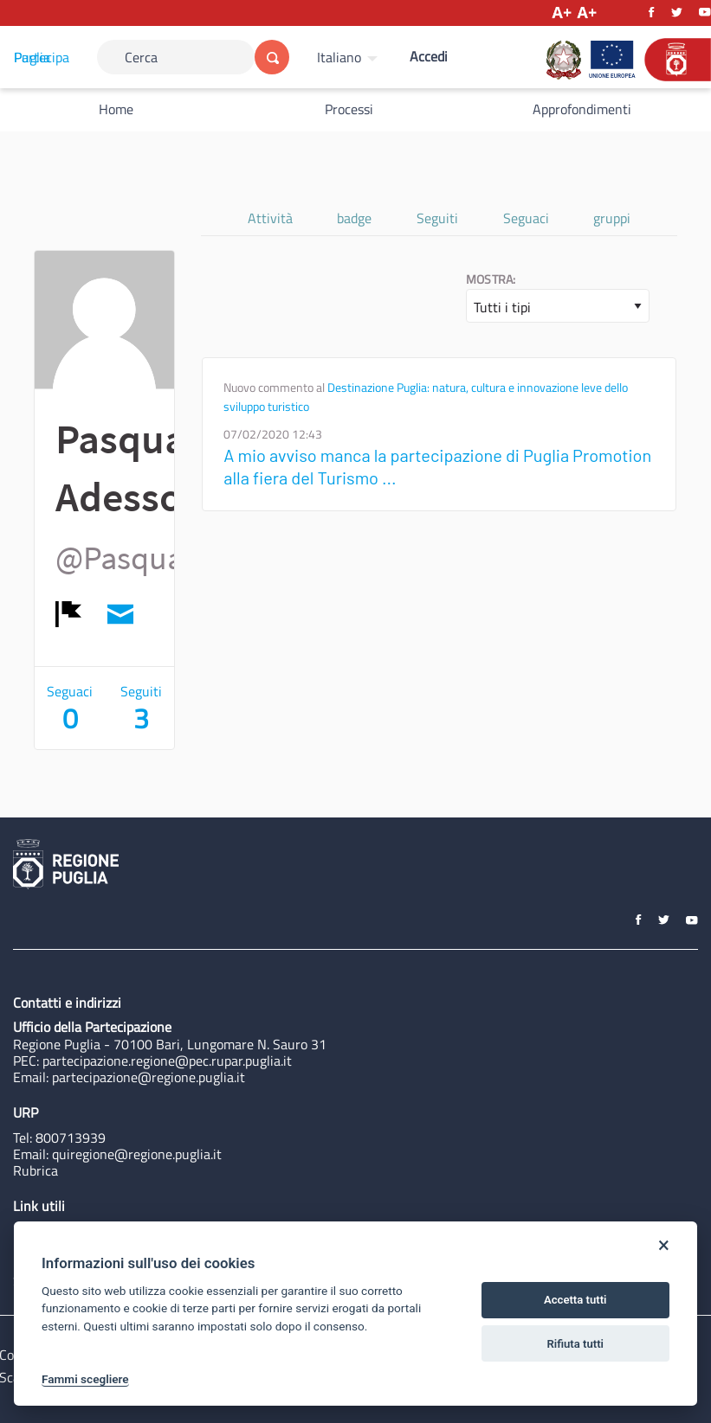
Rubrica (35, 1170)
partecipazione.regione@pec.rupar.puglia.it (167, 1060)
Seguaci (526, 218)
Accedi (429, 56)
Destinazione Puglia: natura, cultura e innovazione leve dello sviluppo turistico (425, 397)
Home (116, 109)
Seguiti (437, 218)
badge (354, 218)
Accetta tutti (575, 1299)
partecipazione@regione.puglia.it (148, 1077)
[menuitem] (349, 57)
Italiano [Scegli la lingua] (339, 57)
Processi (349, 109)
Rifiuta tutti (575, 1343)
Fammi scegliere (85, 1379)
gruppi (611, 218)
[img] (68, 614)
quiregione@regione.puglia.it (137, 1154)
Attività (270, 218)
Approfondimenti (582, 109)
